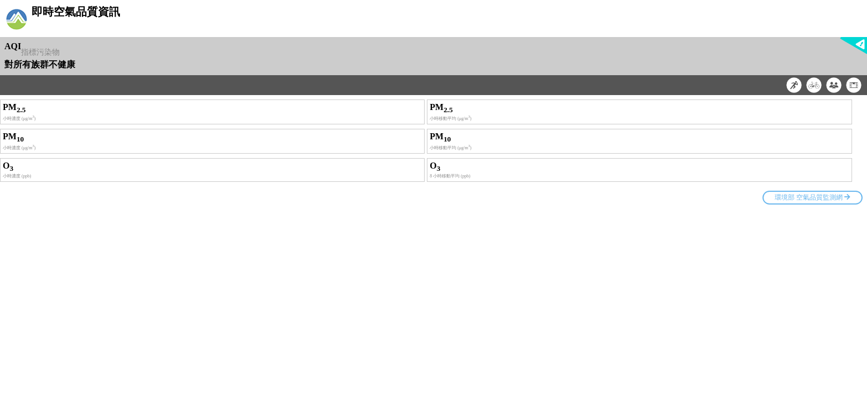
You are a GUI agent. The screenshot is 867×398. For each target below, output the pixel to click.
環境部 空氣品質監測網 (812, 197)
